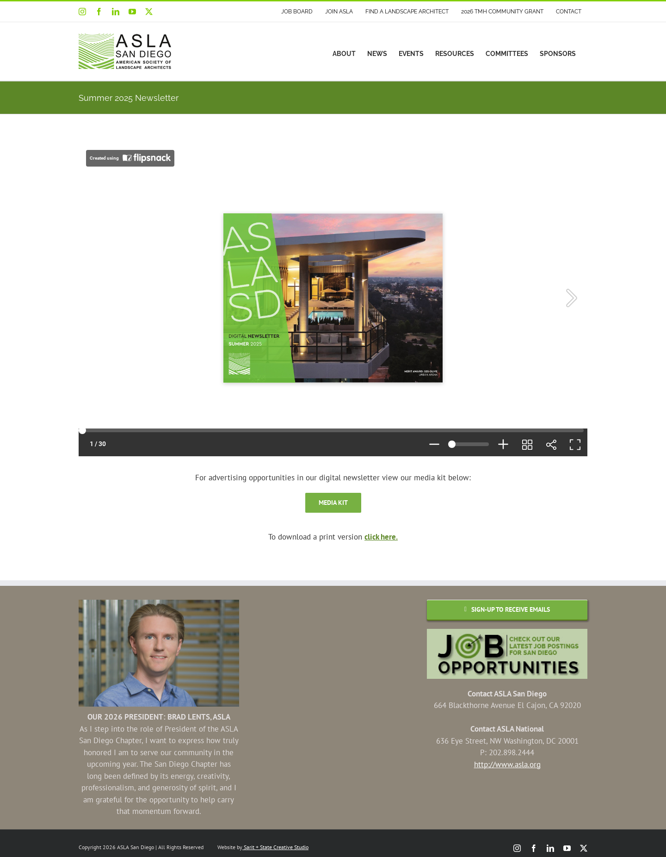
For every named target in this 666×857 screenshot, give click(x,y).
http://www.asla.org (507, 764)
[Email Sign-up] (507, 610)
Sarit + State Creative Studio (275, 847)
